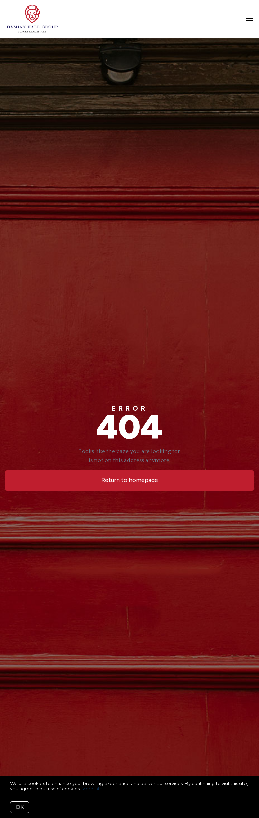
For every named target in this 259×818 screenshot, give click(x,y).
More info (92, 788)
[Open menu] (249, 18)
